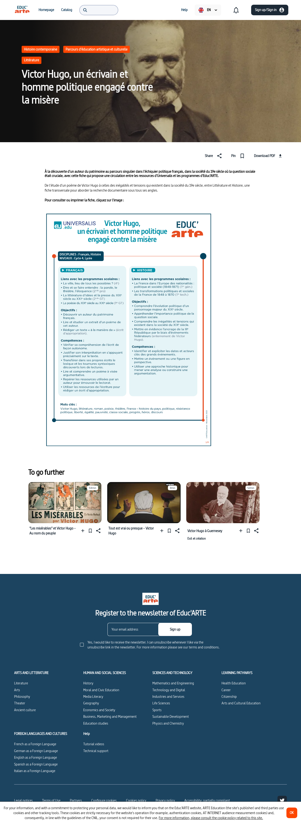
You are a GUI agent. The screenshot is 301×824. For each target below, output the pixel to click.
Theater (19, 703)
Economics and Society (99, 709)
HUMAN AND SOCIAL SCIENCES (104, 673)
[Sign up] (175, 629)
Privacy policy (165, 800)
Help (86, 734)
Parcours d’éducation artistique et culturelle (96, 49)
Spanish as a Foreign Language (36, 764)
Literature (21, 683)
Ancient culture (25, 709)
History (88, 683)
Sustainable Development (170, 716)
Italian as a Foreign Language (34, 770)
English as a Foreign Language (35, 757)
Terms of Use (51, 800)
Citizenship (229, 696)
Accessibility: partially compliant (207, 800)
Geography (91, 703)
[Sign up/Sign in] (269, 10)
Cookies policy (136, 800)
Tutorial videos (93, 744)
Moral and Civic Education (101, 689)
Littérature (31, 60)
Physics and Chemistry (168, 723)
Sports (157, 709)
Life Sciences (161, 703)
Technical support (95, 750)
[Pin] (238, 156)
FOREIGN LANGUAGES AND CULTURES (40, 734)
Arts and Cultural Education (241, 703)
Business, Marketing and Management (110, 716)
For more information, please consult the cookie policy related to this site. (211, 817)
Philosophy (22, 696)
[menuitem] (22, 9)
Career (226, 689)
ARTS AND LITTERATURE (31, 673)
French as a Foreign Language (35, 744)
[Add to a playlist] (84, 531)
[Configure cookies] (104, 800)
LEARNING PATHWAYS (237, 673)
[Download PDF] (268, 156)
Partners (76, 800)
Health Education (234, 683)
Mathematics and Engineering (173, 683)
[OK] (291, 813)
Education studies (95, 723)
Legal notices (23, 800)
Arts (17, 689)
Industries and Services (168, 696)
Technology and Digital (168, 689)
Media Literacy (93, 696)
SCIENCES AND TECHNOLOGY (172, 673)
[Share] (214, 156)
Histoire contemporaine (40, 49)
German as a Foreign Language (36, 750)
